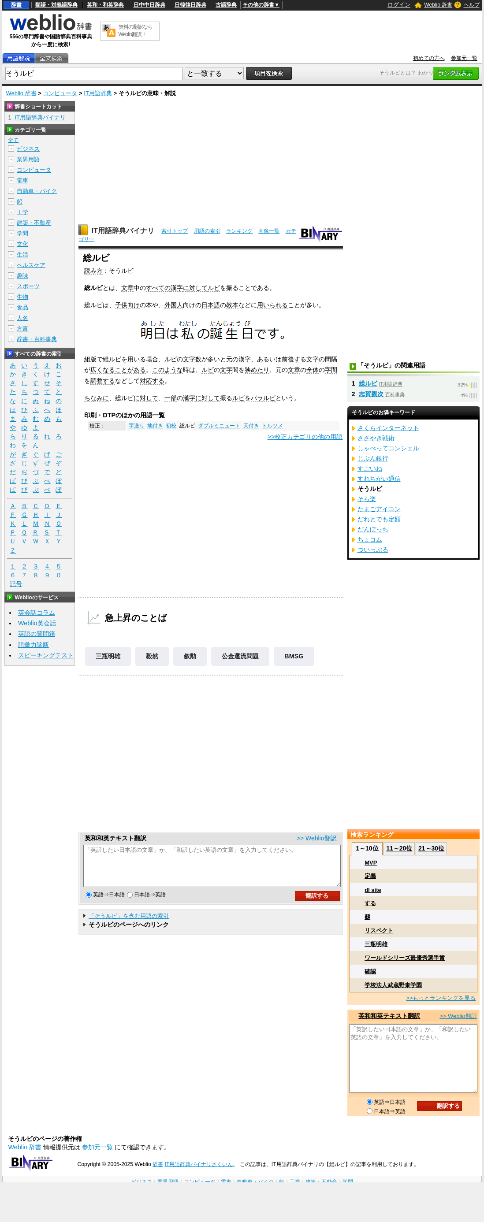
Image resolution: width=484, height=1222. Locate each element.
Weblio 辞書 (438, 5)
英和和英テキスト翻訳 (115, 838)
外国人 (173, 304)
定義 (370, 876)
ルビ (214, 287)
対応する (152, 380)
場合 (152, 359)
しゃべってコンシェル (388, 448)
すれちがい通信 (379, 478)
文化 (22, 244)
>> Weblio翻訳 (317, 838)
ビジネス (28, 148)
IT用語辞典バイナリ (123, 230)
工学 (22, 212)
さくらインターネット (388, 427)
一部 (170, 397)
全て (13, 140)
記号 (16, 584)
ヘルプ (472, 5)
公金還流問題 (240, 656)
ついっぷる (372, 549)
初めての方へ (429, 58)
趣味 (22, 275)
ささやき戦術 (376, 438)
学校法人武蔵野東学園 (393, 985)
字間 (331, 369)
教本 (232, 304)
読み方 (93, 270)
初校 (171, 425)
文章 (127, 287)
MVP (371, 862)
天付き (251, 425)
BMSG (293, 656)
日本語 (210, 304)
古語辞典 (226, 5)
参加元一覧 (464, 58)
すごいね (369, 468)
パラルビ (263, 397)
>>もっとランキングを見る (441, 998)
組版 (90, 359)
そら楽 (366, 498)
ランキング (239, 231)
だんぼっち (372, 529)
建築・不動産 (34, 222)
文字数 (192, 359)
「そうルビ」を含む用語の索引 (129, 924)
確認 (370, 971)
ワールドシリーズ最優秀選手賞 (405, 958)
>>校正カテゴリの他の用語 (305, 436)
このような (167, 369)
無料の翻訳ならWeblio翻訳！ (136, 30)
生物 (22, 296)
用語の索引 (207, 231)
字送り (137, 425)
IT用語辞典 (98, 93)
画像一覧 (268, 231)
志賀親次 (371, 393)
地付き (155, 425)
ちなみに (96, 397)
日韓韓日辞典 (190, 5)
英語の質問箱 (36, 633)
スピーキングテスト (46, 655)
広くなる (102, 369)
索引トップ (174, 231)
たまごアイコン (379, 509)
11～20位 (399, 848)
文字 (312, 359)
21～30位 (431, 848)
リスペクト (379, 930)
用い (133, 359)
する (370, 903)
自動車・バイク (37, 191)
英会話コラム (36, 612)
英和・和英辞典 (105, 5)
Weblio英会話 (37, 623)
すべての (158, 287)
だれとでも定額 (379, 519)
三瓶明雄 (108, 656)
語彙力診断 (33, 644)
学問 (22, 233)
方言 (22, 328)
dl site (373, 890)
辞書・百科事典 (37, 339)
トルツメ (272, 425)
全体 (312, 369)
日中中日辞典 (149, 5)
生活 (22, 254)
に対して (195, 287)
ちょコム (369, 539)
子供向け (127, 304)
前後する (294, 359)
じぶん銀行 (372, 458)
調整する (102, 380)
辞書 (16, 5)
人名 (22, 318)
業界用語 (28, 159)
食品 (22, 307)
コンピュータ (60, 93)
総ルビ (368, 383)
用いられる (272, 304)
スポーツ (28, 286)
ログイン (398, 4)
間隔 (331, 359)
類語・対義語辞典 (56, 5)
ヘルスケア (31, 265)
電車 (22, 180)
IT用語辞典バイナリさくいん (199, 1164)
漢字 (177, 287)
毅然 (152, 656)
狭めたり (257, 369)
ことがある (130, 369)
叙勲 (190, 656)
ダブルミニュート (219, 425)
